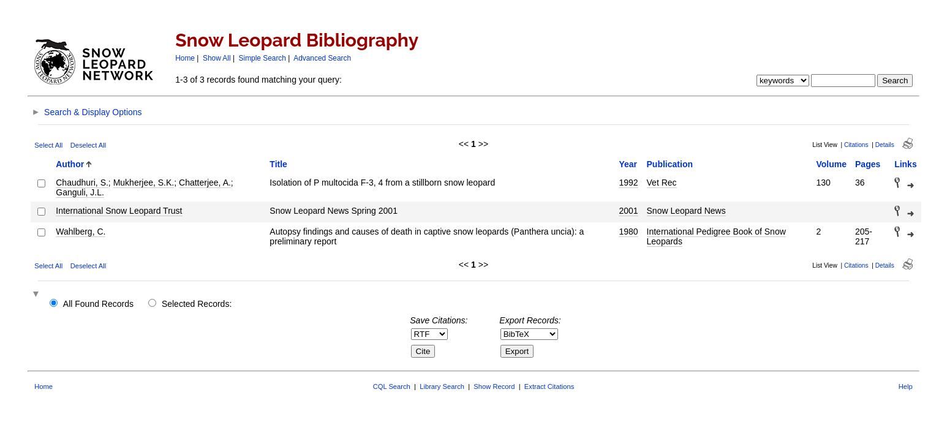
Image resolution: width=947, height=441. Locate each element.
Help (906, 386)
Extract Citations (549, 386)
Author (70, 164)
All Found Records (98, 304)
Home (185, 58)
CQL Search (391, 386)
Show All (217, 58)
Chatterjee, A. (205, 182)
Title (278, 164)
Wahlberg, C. (80, 231)
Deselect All (88, 145)
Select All (48, 145)
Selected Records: (197, 304)
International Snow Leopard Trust (119, 211)
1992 (628, 182)
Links (905, 164)
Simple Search (262, 58)
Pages (867, 164)
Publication (670, 164)
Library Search (442, 386)
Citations (856, 144)
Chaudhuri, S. (82, 182)
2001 (628, 211)
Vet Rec (662, 182)
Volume (831, 164)
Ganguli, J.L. (80, 192)
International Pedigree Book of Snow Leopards (716, 236)
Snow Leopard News (686, 211)
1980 (628, 231)
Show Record (494, 386)
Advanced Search (322, 58)
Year (628, 164)
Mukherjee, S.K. (144, 182)
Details (884, 144)
